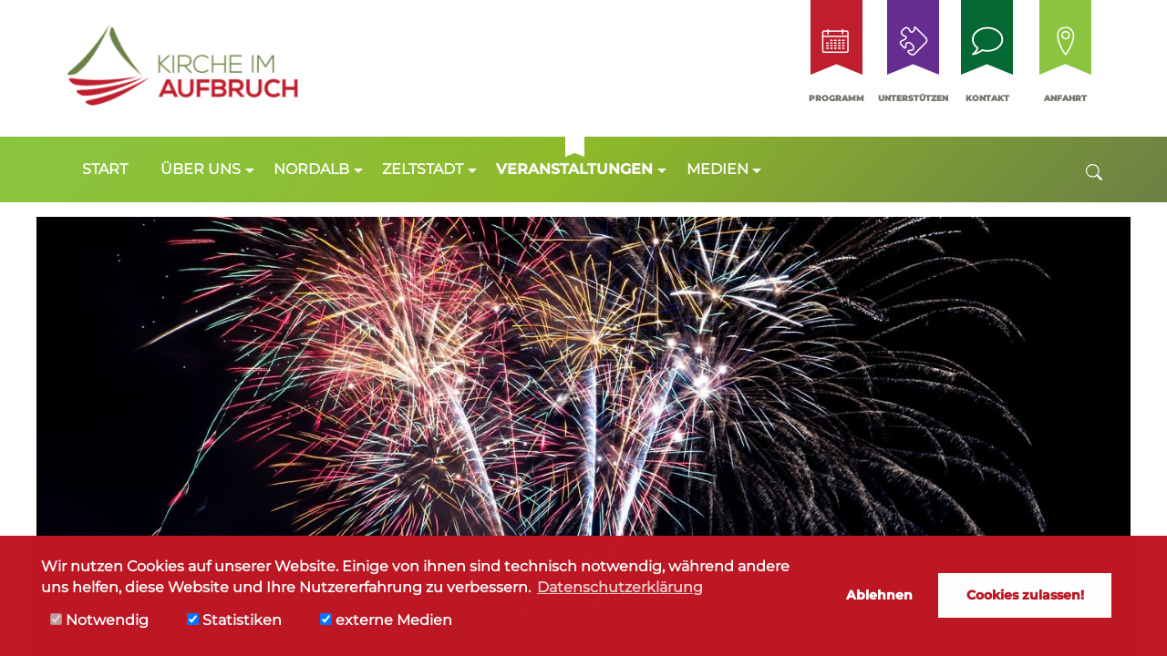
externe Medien (386, 620)
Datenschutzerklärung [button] (620, 587)
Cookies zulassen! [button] (1025, 595)
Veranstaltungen (574, 168)
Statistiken (234, 620)
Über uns (200, 168)
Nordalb (311, 168)
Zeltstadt (422, 168)
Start (105, 168)
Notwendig (99, 620)
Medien (718, 168)
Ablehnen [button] (879, 595)
